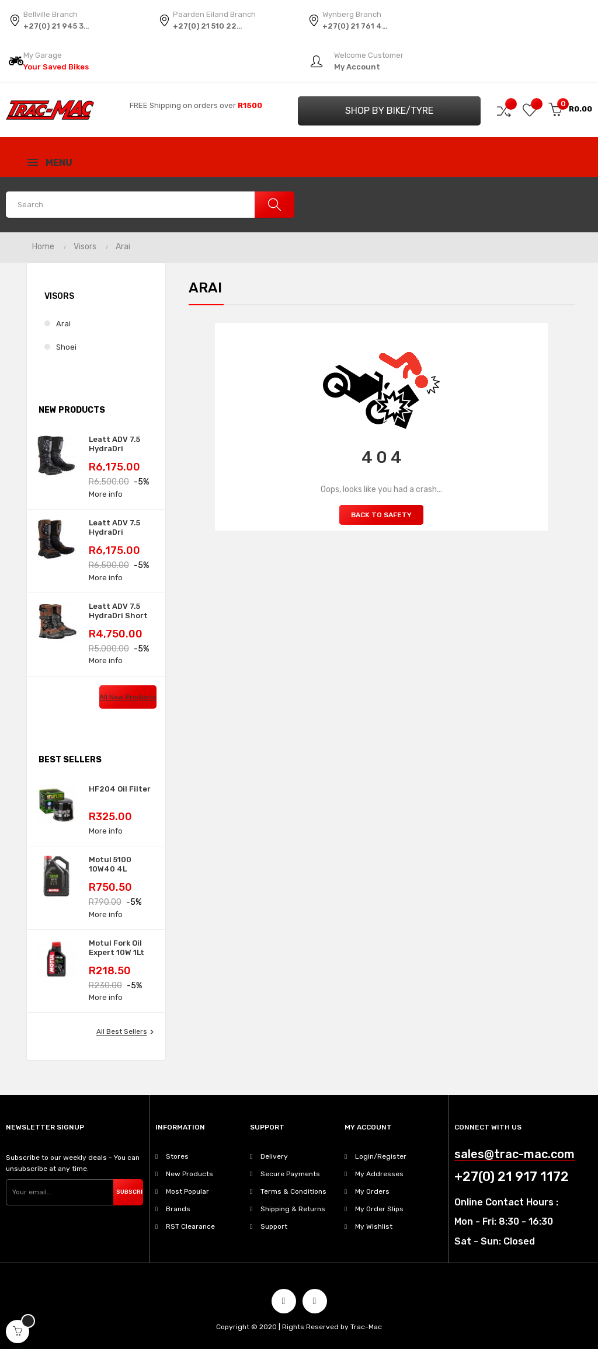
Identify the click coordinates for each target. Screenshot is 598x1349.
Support (273, 1226)
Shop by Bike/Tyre (389, 110)
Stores (177, 1156)
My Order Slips (379, 1209)
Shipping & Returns (292, 1209)
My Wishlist (373, 1226)
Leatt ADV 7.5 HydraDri (114, 444)
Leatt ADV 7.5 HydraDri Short (118, 611)
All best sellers (126, 1032)
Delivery (274, 1156)
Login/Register (380, 1156)
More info (106, 494)
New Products (189, 1174)
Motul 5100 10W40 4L (110, 864)
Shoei (66, 347)
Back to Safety (381, 515)
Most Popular (187, 1191)
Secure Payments (290, 1174)
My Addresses (379, 1174)
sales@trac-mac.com (514, 1154)
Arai (63, 323)
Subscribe (129, 1191)
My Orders (372, 1191)
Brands (178, 1209)
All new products (128, 697)
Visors (59, 296)
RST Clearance (190, 1226)
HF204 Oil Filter (120, 789)
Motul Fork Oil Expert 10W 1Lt (116, 948)
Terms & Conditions (293, 1191)
